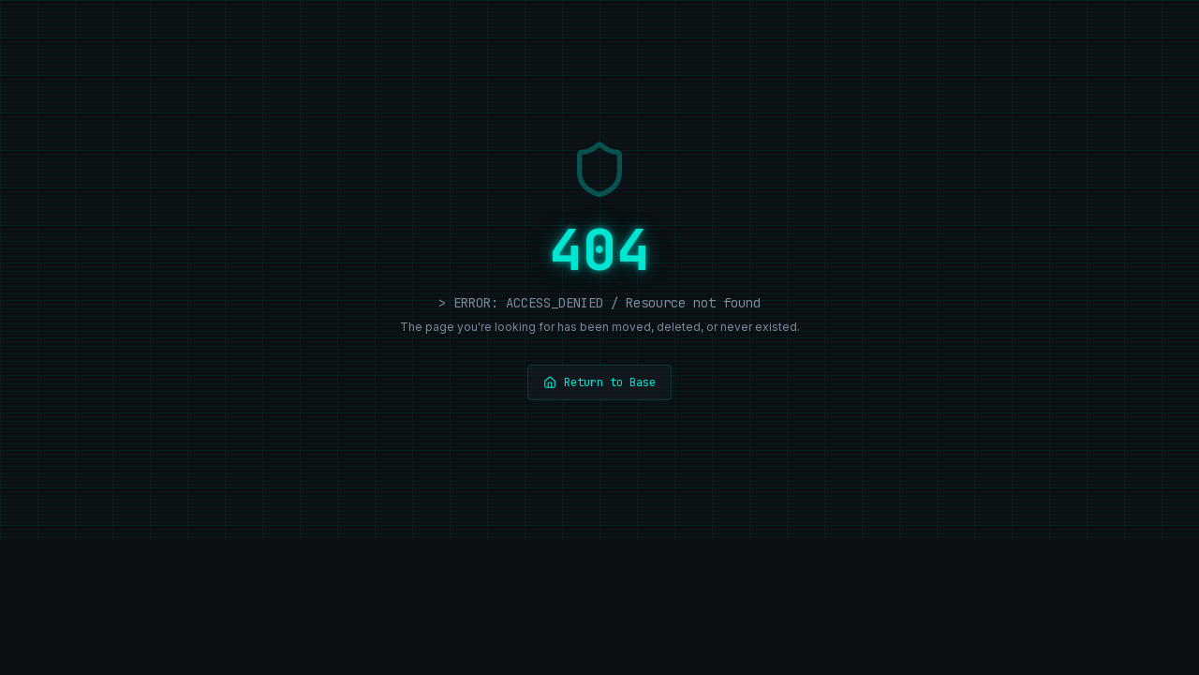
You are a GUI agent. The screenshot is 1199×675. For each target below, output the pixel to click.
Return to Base (599, 382)
